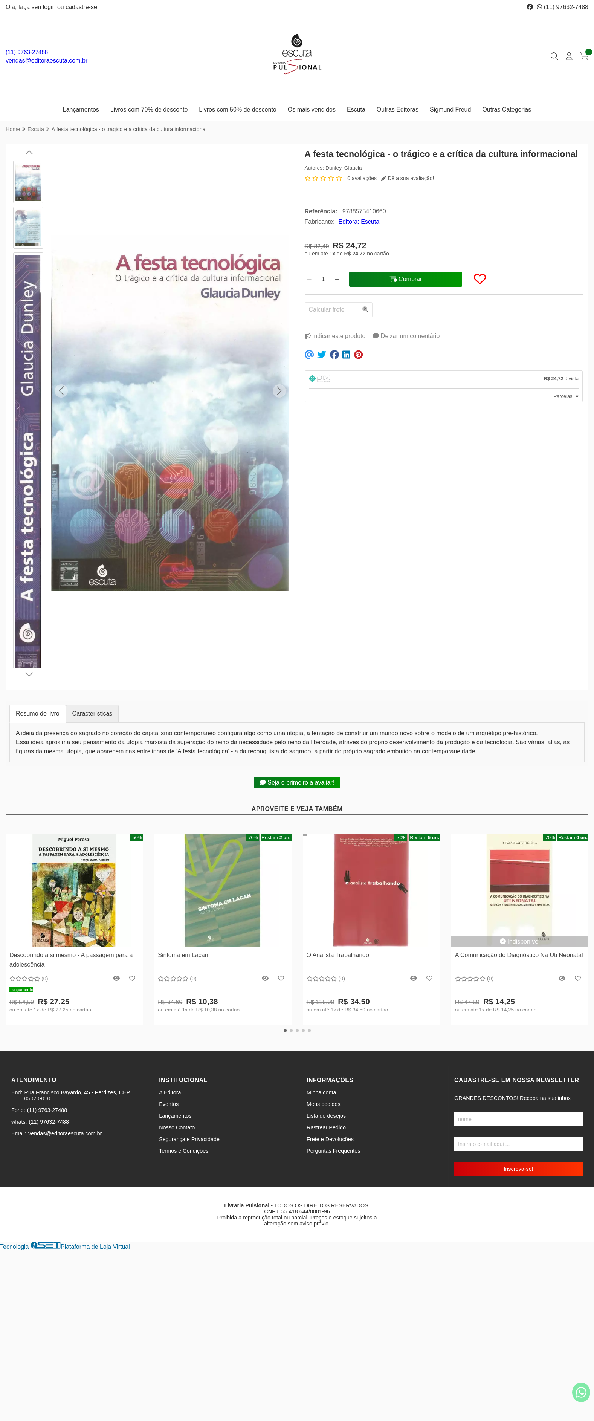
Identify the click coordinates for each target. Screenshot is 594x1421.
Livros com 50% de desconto (237, 109)
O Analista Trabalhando (338, 955)
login (50, 7)
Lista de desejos (326, 1116)
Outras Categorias (506, 109)
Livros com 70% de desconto (149, 109)
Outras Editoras (397, 109)
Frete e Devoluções (330, 1139)
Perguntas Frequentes (333, 1151)
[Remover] (309, 279)
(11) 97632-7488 (562, 7)
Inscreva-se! (518, 1169)
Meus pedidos (324, 1104)
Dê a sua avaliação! (407, 178)
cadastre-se (81, 7)
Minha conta (321, 1092)
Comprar (74, 935)
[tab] (444, 379)
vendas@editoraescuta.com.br (46, 60)
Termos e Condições (183, 1151)
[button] (61, 391)
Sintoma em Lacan (183, 955)
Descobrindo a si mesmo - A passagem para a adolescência (71, 959)
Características (92, 713)
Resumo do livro (38, 713)
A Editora (170, 1092)
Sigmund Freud (450, 109)
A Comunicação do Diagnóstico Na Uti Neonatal (519, 955)
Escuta (356, 109)
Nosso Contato (177, 1127)
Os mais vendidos (312, 109)
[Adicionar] (337, 279)
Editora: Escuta (359, 222)
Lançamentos (81, 109)
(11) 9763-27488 (27, 52)
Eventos (169, 1104)
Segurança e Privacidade (189, 1139)
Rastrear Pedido (326, 1127)
